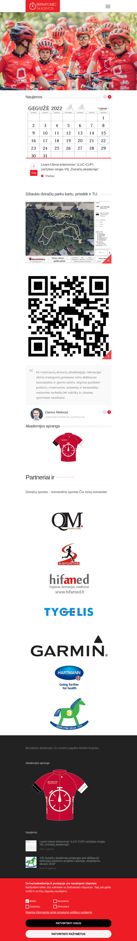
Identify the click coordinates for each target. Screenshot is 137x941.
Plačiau (49, 176)
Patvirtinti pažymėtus (68, 934)
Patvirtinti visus (68, 923)
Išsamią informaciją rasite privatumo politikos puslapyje (59, 912)
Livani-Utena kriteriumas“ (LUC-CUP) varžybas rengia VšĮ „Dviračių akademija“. (72, 843)
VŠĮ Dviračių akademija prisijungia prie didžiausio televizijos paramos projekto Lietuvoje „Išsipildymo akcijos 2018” (70, 860)
